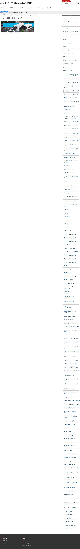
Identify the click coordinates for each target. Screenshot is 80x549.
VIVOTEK (12, 15)
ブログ (21, 8)
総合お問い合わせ (27, 545)
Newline (4, 546)
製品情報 (12, 8)
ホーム (2, 8)
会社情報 (48, 8)
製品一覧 (5, 540)
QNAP (4, 542)
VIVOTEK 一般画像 (20, 15)
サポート (30, 8)
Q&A (24, 540)
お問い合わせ (66, 1)
